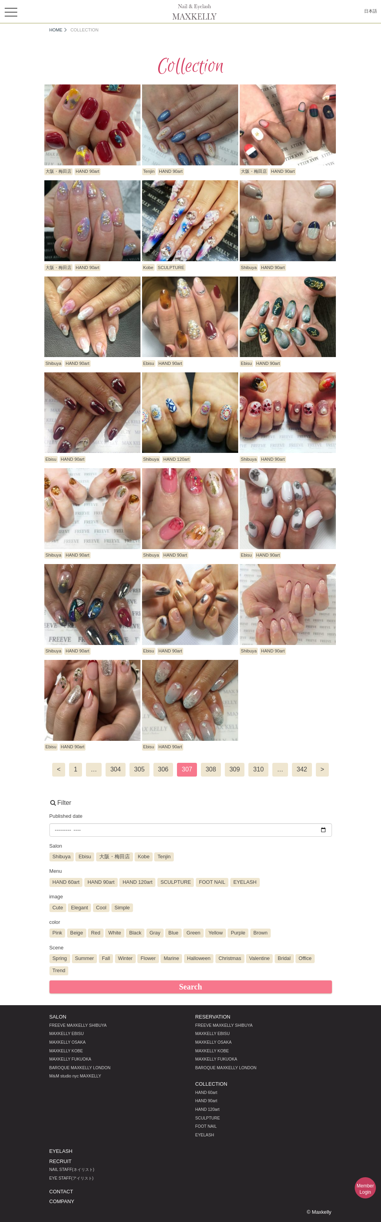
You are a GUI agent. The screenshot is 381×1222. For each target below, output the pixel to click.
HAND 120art (207, 1109)
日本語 (370, 11)
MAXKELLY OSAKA (67, 1042)
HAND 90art (206, 1101)
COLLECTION (211, 1084)
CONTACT (61, 1192)
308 (211, 769)
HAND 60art (206, 1092)
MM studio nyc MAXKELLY (75, 1076)
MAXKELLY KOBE (66, 1051)
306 (163, 769)
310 (258, 769)
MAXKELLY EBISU (66, 1033)
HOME (56, 30)
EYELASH (204, 1135)
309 (235, 769)
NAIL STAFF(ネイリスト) (72, 1169)
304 (115, 769)
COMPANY (62, 1201)
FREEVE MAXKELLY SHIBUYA (78, 1025)
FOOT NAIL (206, 1126)
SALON (57, 1017)
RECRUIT (60, 1161)
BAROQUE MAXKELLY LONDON (80, 1068)
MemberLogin (365, 1189)
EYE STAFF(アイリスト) (71, 1178)
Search (190, 986)
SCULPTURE (207, 1118)
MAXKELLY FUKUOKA (70, 1059)
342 (302, 769)
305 (139, 769)
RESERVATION (213, 1017)
